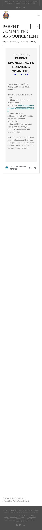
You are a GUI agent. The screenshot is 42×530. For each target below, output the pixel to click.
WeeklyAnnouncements (29, 519)
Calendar (13, 517)
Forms (17, 521)
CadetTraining (8, 519)
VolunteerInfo (23, 516)
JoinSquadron (32, 516)
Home (6, 517)
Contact (24, 521)
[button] (39, 15)
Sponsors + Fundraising (17, 519)
